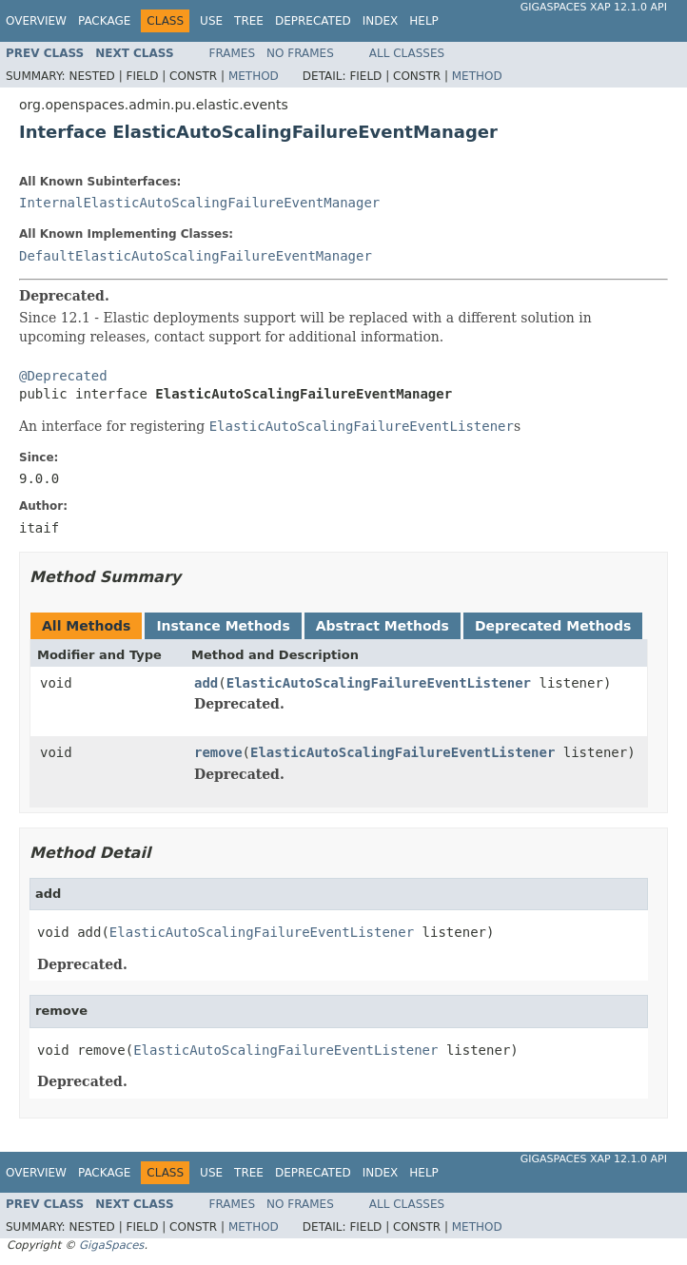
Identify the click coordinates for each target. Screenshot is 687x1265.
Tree (249, 21)
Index (381, 21)
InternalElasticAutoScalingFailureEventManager (199, 202)
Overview (36, 21)
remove (218, 752)
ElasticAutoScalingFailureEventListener (378, 683)
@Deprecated (63, 375)
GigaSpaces (111, 1245)
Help (424, 21)
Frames (232, 53)
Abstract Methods (382, 625)
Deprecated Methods (553, 625)
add (206, 683)
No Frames (300, 53)
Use (211, 21)
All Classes (406, 53)
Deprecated (313, 21)
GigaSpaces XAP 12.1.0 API (593, 7)
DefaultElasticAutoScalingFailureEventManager (195, 255)
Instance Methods (222, 625)
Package (104, 21)
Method (253, 76)
